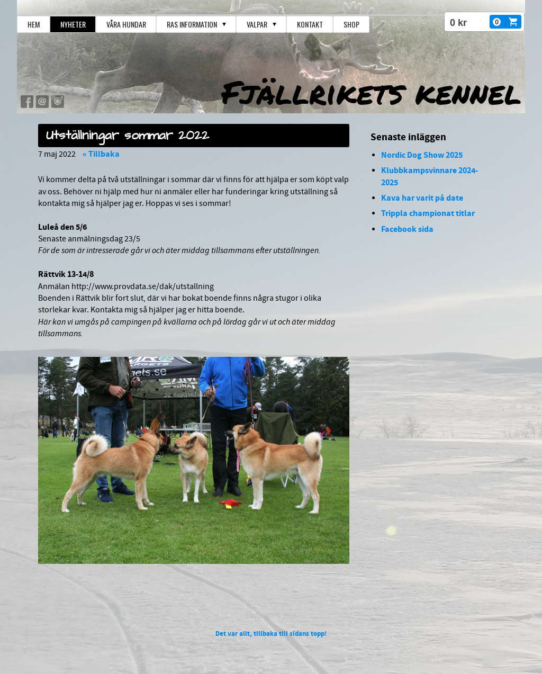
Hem (34, 24)
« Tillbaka (101, 154)
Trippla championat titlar (428, 213)
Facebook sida (407, 229)
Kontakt (310, 24)
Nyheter (73, 24)
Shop (351, 24)
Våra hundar (126, 24)
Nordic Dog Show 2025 (422, 155)
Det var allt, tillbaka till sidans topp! (271, 634)
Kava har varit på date (422, 198)
